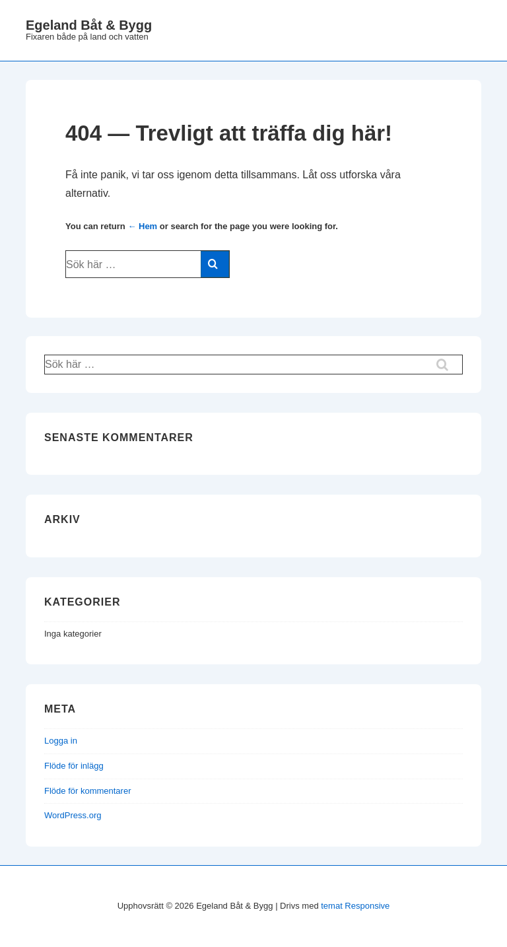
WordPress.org (72, 815)
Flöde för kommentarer (87, 791)
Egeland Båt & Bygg (89, 25)
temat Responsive (355, 906)
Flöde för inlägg (74, 766)
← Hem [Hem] (142, 226)
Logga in (60, 741)
